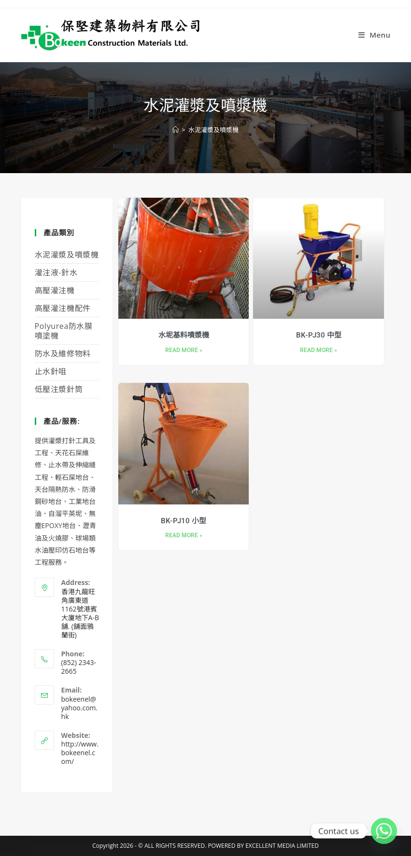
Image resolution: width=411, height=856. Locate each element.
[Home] (175, 129)
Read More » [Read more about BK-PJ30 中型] (318, 350)
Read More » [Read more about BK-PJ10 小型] (183, 535)
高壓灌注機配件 (63, 308)
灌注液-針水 (56, 272)
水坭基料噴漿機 (183, 335)
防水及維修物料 (63, 353)
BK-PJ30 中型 (318, 335)
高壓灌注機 (55, 290)
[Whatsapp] (384, 831)
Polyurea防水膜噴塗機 (64, 331)
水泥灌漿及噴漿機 (213, 129)
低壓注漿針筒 (59, 389)
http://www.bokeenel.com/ (80, 752)
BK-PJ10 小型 (183, 520)
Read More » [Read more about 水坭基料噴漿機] (183, 350)
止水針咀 (51, 371)
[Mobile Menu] (374, 35)
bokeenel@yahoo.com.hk (79, 707)
